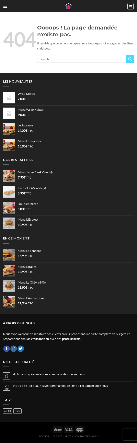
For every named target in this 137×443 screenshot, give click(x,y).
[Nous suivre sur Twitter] (20, 348)
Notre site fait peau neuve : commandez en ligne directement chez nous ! (61, 385)
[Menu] (5, 6)
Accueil (44, 436)
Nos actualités (62, 436)
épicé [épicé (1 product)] (17, 411)
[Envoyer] (130, 59)
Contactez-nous (87, 436)
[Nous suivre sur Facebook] (6, 348)
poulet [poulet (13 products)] (7, 411)
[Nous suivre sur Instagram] (13, 348)
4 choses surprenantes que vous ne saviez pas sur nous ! (49, 374)
